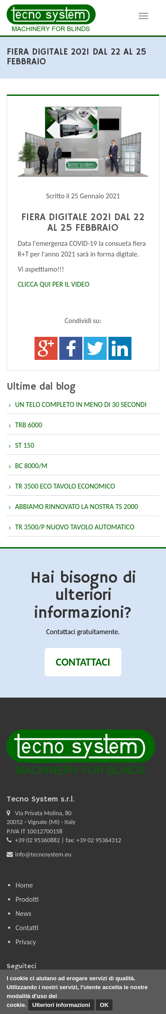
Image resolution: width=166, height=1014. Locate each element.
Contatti (27, 927)
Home (24, 885)
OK (104, 1005)
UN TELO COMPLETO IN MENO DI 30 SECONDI (81, 404)
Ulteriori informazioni (61, 1005)
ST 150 (24, 445)
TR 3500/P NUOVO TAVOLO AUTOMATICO (75, 527)
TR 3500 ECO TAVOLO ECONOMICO (65, 486)
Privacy (25, 942)
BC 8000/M (31, 466)
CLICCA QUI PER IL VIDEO (54, 284)
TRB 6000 (28, 425)
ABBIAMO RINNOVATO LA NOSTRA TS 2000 (76, 506)
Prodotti (27, 899)
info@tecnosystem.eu (43, 854)
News (23, 913)
